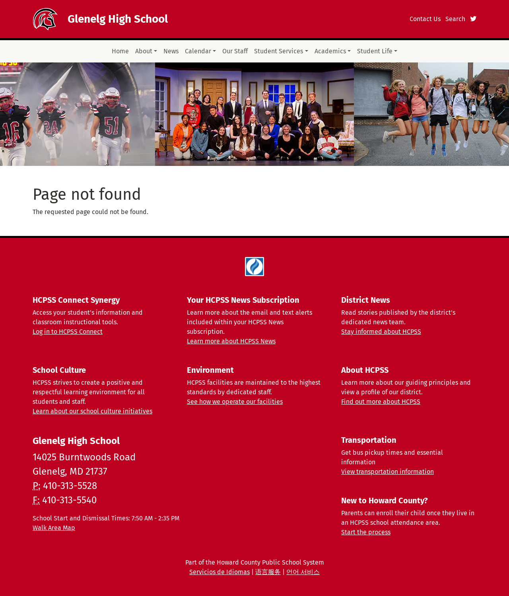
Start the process (365, 532)
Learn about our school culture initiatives (92, 411)
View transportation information (387, 471)
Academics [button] (330, 51)
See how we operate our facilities (235, 401)
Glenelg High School (118, 18)
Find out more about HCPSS (380, 401)
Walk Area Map (54, 528)
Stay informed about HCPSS (381, 331)
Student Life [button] (374, 51)
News (171, 51)
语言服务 (268, 572)
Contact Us (425, 19)
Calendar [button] (198, 51)
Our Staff (235, 51)
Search (455, 19)
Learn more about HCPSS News (231, 341)
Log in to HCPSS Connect (68, 331)
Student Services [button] (278, 51)
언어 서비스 (303, 572)
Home (120, 51)
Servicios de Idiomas (219, 572)
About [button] (143, 51)
